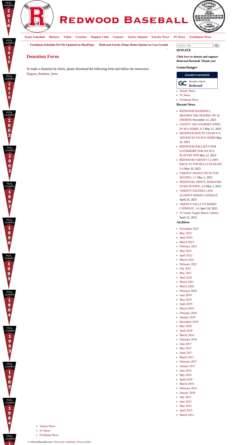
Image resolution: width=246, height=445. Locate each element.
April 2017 (186, 352)
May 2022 (186, 250)
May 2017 (186, 348)
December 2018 (189, 321)
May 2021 (186, 273)
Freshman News (201, 37)
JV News (179, 37)
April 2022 (186, 255)
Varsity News (160, 37)
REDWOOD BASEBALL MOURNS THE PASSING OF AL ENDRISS (200, 115)
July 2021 (185, 268)
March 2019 (187, 308)
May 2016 (186, 375)
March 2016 (187, 383)
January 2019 (187, 317)
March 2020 (187, 286)
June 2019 (186, 295)
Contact (118, 37)
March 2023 (187, 242)
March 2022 (187, 259)
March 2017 (187, 357)
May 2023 (186, 233)
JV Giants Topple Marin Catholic (199, 213)
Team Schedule (34, 37)
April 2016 (186, 379)
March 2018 (187, 335)
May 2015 (186, 405)
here (187, 56)
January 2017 (187, 366)
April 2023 (186, 237)
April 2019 (186, 304)
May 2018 (186, 326)
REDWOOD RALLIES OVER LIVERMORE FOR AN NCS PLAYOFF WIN (198, 151)
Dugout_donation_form (42, 73)
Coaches (81, 37)
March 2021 (187, 281)
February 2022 (188, 264)
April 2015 (186, 410)
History (54, 37)
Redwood (195, 85)
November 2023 (189, 228)
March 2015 (187, 414)
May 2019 (186, 299)
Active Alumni (137, 37)
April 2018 (186, 330)
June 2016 (186, 370)
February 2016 (188, 388)
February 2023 (188, 246)
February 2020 (188, 290)
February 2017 (188, 361)
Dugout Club (100, 37)
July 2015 (185, 397)
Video (67, 37)
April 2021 (186, 277)
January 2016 (187, 392)
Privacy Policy (84, 441)
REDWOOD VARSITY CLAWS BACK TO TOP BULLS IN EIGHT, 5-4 (201, 164)
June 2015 (186, 401)
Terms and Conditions (64, 441)
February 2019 (188, 313)
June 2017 (186, 344)
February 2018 (188, 339)
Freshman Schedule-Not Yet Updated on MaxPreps (60, 44)
